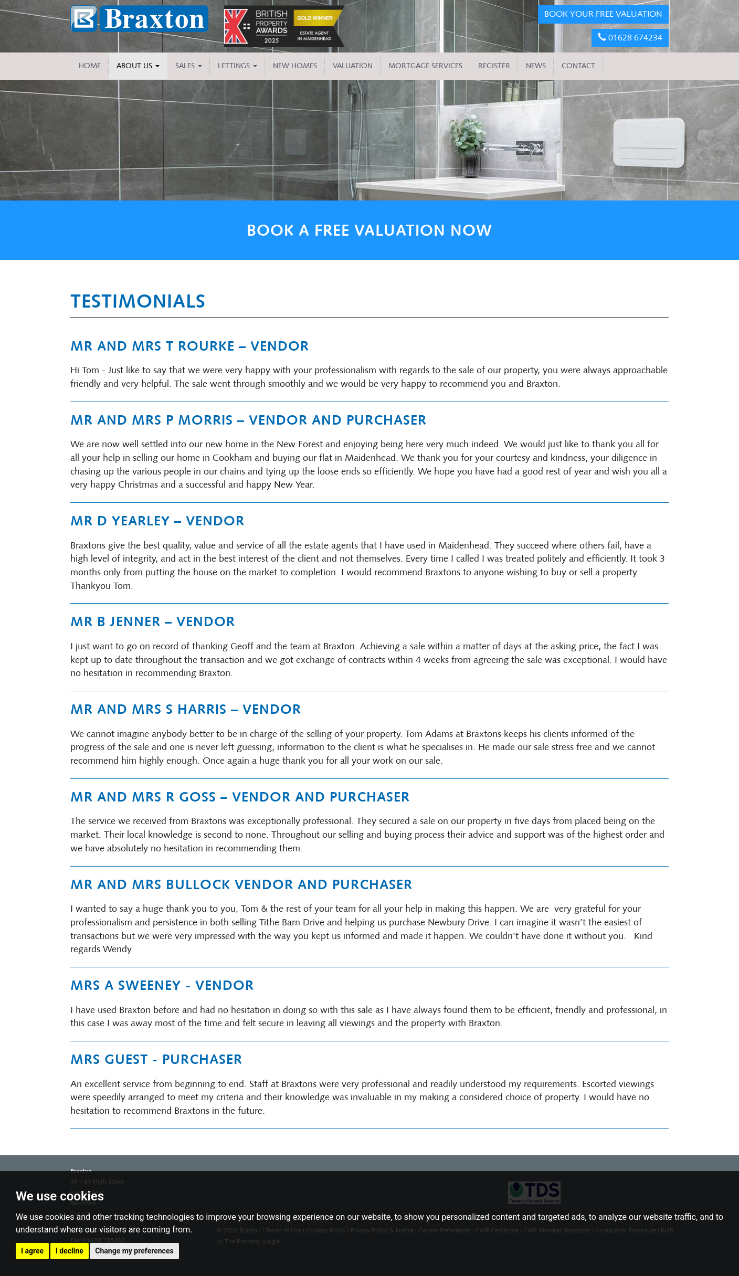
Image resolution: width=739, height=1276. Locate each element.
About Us (138, 65)
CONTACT (578, 65)
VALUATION (353, 65)
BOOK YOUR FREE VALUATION (603, 14)
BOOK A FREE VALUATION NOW (369, 230)
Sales (188, 65)
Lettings (237, 65)
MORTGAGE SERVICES (425, 65)
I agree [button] (32, 1251)
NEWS (536, 65)
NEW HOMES (295, 65)
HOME (90, 65)
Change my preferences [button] (134, 1251)
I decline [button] (69, 1251)
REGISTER (494, 65)
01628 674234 (630, 38)
